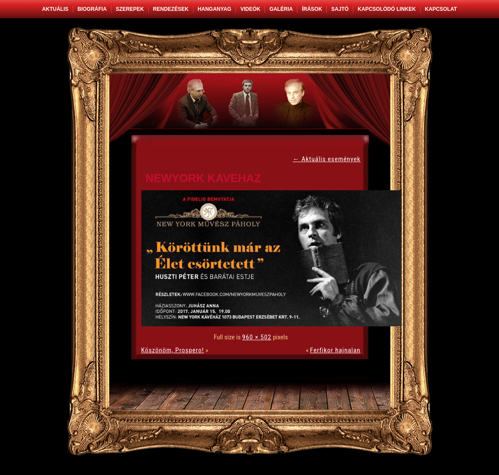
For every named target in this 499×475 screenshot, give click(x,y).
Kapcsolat (441, 9)
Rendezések (171, 9)
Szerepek (130, 9)
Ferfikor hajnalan (335, 350)
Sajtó (340, 9)
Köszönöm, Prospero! (172, 350)
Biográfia (92, 9)
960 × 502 (256, 337)
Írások (312, 9)
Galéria (281, 9)
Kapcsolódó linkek (387, 9)
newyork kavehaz (203, 178)
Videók (250, 9)
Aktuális (55, 9)
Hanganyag (215, 9)
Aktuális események (326, 159)
